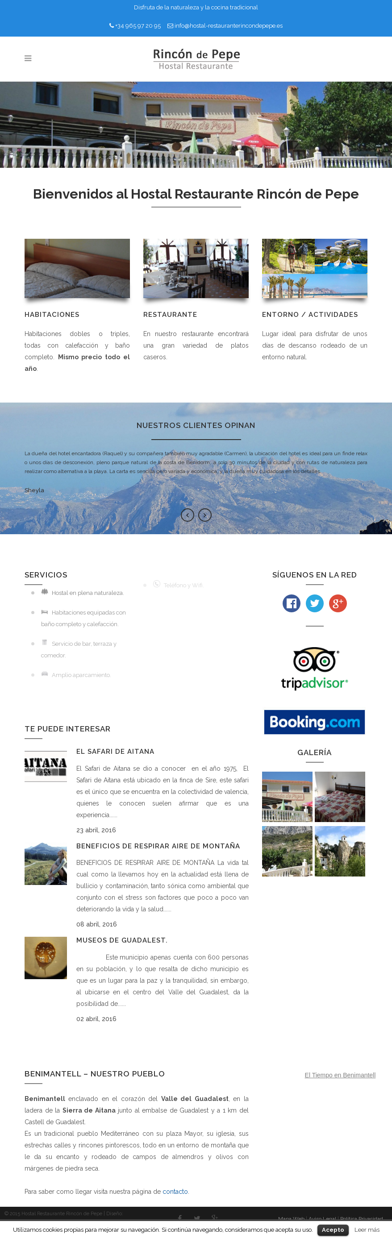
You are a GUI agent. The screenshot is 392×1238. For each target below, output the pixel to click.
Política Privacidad (361, 1219)
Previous (187, 515)
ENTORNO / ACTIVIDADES (310, 315)
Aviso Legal (322, 1219)
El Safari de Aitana (115, 752)
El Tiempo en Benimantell (340, 1075)
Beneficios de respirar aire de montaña (158, 846)
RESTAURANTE (170, 315)
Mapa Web (291, 1219)
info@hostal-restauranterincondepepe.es (229, 25)
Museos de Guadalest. (122, 940)
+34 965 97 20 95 (138, 25)
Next (205, 515)
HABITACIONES (52, 315)
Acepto (333, 1229)
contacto (175, 1191)
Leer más (366, 1229)
